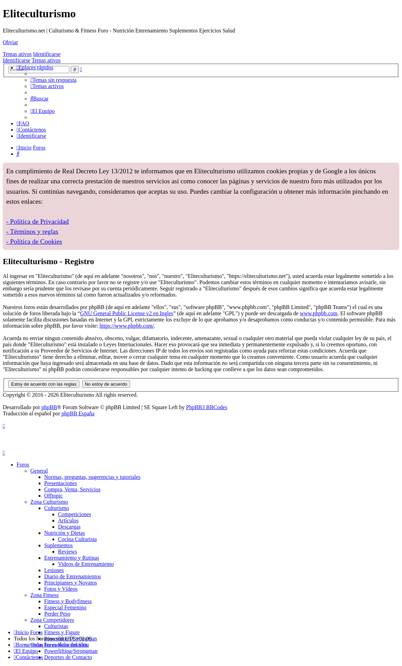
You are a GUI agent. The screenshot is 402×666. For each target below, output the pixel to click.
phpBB (49, 407)
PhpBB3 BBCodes (206, 407)
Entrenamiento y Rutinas (71, 558)
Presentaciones (60, 483)
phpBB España (78, 413)
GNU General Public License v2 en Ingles (126, 313)
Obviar (10, 42)
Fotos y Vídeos (61, 589)
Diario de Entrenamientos (72, 576)
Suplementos (58, 545)
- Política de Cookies (34, 241)
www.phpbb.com (318, 313)
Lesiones (54, 570)
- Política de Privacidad (37, 221)
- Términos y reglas (32, 231)
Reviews (67, 551)
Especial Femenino (65, 607)
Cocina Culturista (77, 539)
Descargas (69, 527)
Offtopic (53, 496)
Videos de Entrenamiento (86, 564)
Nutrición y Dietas (64, 533)
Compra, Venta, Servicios (72, 489)
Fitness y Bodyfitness (68, 601)
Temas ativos (17, 54)
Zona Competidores (52, 620)
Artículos (68, 520)
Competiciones (74, 514)
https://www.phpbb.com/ (126, 326)
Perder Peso (57, 614)
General (39, 471)
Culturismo (56, 508)
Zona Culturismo (49, 502)
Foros (23, 464)
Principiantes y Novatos (70, 583)
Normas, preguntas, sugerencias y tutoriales (92, 477)
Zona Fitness (44, 595)
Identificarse (47, 54)
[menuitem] (53, 80)
